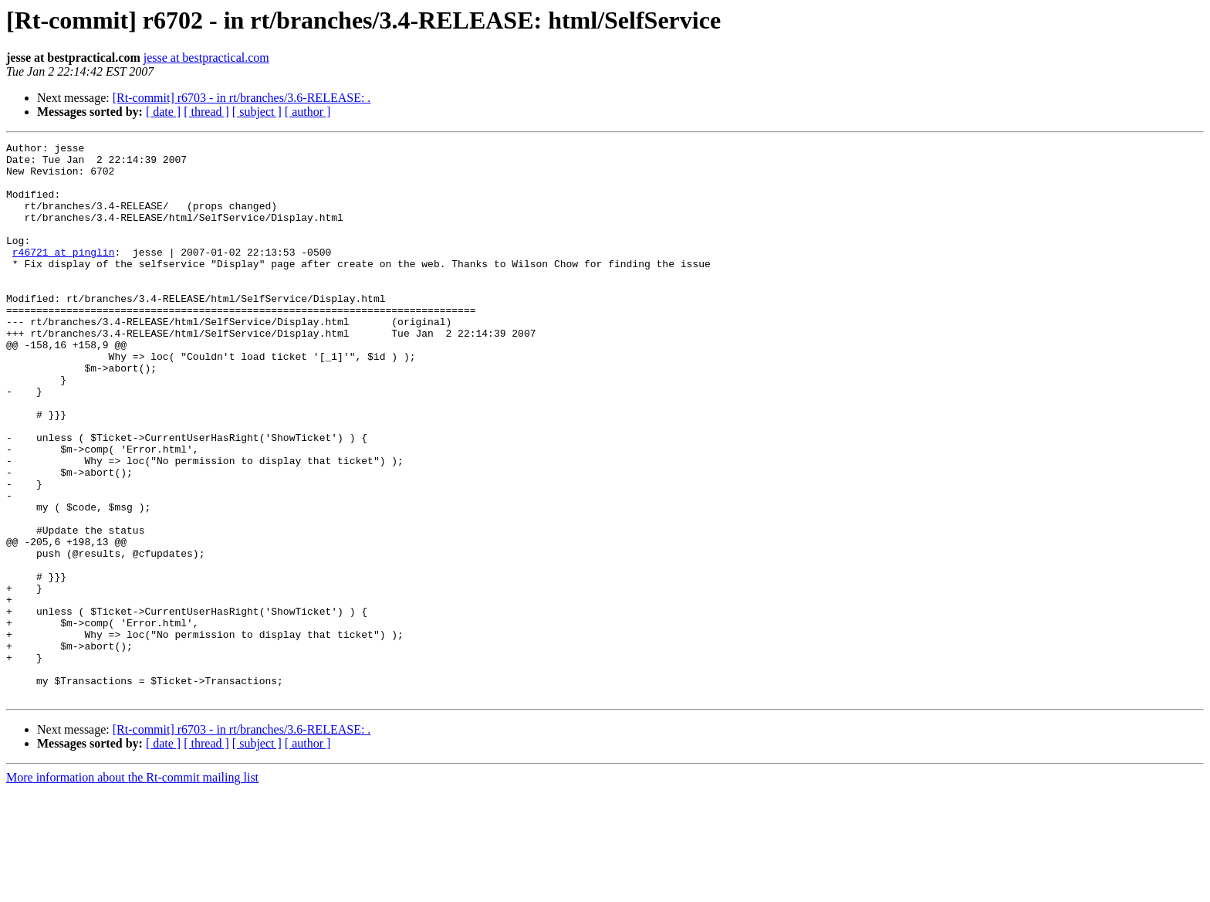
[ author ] (308, 111)
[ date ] (163, 111)
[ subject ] (257, 111)
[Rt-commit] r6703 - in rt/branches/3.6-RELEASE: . (242, 97)
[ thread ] (206, 111)
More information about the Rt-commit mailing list (132, 888)
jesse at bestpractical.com (206, 57)
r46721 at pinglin (63, 275)
